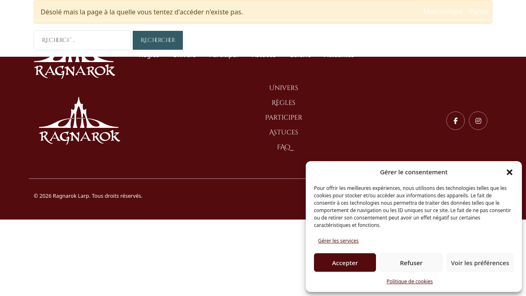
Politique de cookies (410, 281)
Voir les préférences (480, 263)
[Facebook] (455, 120)
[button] (509, 172)
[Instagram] (478, 120)
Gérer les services (338, 240)
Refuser (411, 263)
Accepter (345, 263)
